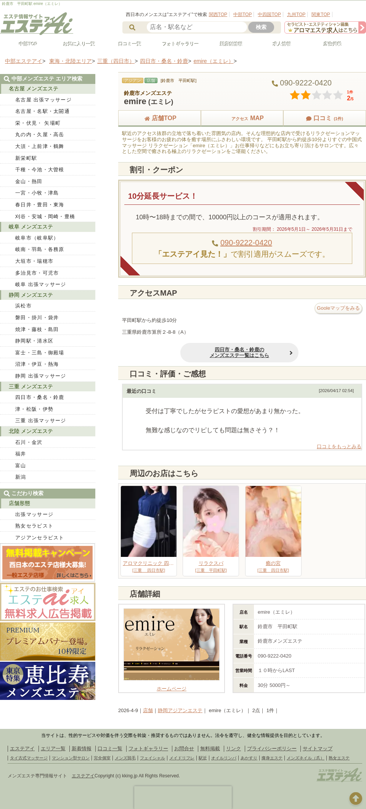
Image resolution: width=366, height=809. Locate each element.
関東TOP (320, 14)
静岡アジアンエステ (180, 710)
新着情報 (82, 748)
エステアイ (22, 748)
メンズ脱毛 (125, 758)
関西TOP (218, 14)
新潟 (20, 477)
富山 (20, 465)
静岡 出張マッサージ (40, 376)
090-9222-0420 (246, 242)
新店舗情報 (228, 44)
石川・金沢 (29, 442)
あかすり (249, 758)
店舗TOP (160, 118)
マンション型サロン (71, 758)
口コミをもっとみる (339, 446)
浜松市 (23, 306)
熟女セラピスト (34, 526)
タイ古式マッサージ (29, 758)
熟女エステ (339, 758)
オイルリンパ (223, 758)
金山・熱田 (29, 181)
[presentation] (183, 797)
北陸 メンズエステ (31, 431)
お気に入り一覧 (76, 44)
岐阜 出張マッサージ (40, 284)
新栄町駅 (26, 158)
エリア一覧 (53, 748)
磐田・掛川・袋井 (37, 317)
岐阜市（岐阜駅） (37, 238)
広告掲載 (329, 44)
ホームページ (172, 686)
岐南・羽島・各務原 (39, 249)
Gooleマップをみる (338, 308)
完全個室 (102, 758)
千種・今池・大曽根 (39, 169)
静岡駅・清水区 (34, 341)
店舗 (148, 710)
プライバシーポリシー (272, 748)
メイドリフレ (181, 758)
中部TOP (242, 14)
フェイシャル (152, 758)
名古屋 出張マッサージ (43, 100)
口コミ (324, 118)
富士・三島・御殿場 (39, 352)
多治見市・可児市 (37, 273)
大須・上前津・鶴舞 (39, 146)
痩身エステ (272, 758)
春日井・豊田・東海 (39, 204)
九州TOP (296, 14)
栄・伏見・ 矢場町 (38, 123)
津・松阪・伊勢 (34, 409)
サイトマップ (317, 748)
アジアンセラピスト (39, 537)
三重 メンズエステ (31, 386)
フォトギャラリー (177, 44)
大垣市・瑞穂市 (34, 261)
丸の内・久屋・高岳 (39, 134)
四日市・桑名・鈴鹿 (39, 397)
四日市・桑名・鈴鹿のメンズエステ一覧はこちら (209, 353)
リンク (233, 748)
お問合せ (184, 748)
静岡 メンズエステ (31, 295)
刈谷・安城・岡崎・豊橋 (45, 216)
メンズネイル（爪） (305, 758)
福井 (20, 454)
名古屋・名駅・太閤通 (42, 111)
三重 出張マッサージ (40, 420)
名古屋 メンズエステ (33, 88)
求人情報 (278, 44)
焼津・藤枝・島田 (37, 329)
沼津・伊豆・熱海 (37, 364)
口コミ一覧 (126, 44)
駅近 (203, 758)
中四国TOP (269, 14)
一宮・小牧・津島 (37, 193)
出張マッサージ (34, 514)
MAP (242, 118)
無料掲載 (210, 748)
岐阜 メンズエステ (31, 227)
